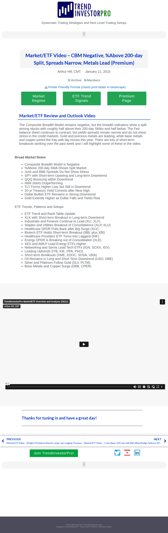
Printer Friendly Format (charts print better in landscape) (87, 87)
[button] (83, 34)
